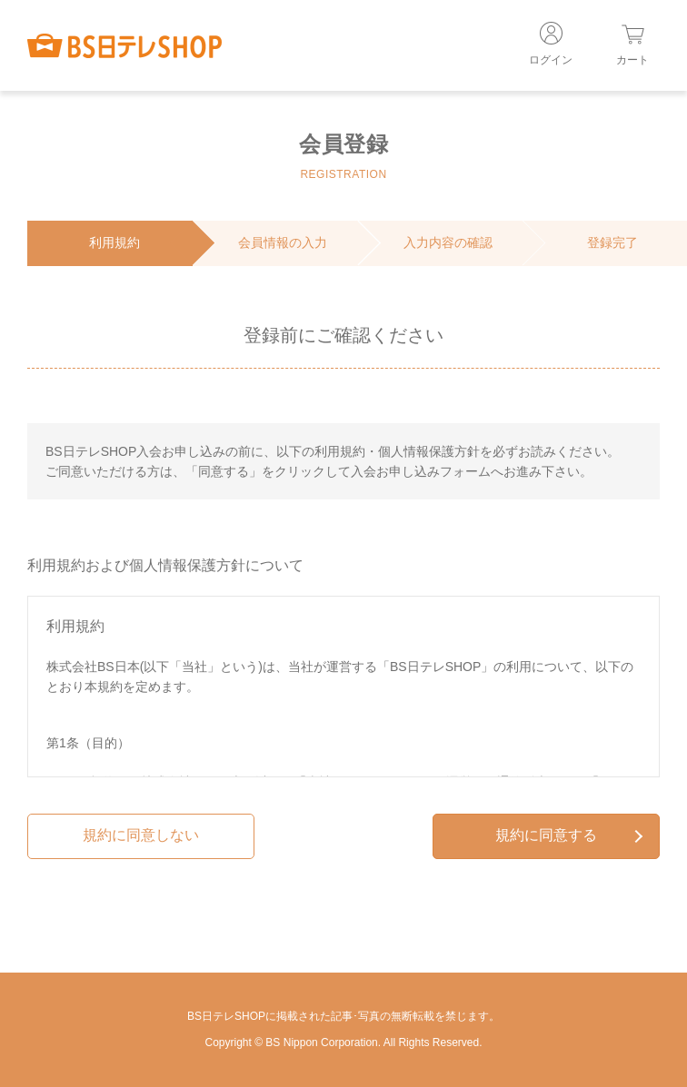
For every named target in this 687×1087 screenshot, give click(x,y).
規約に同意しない (141, 835)
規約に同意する (568, 835)
